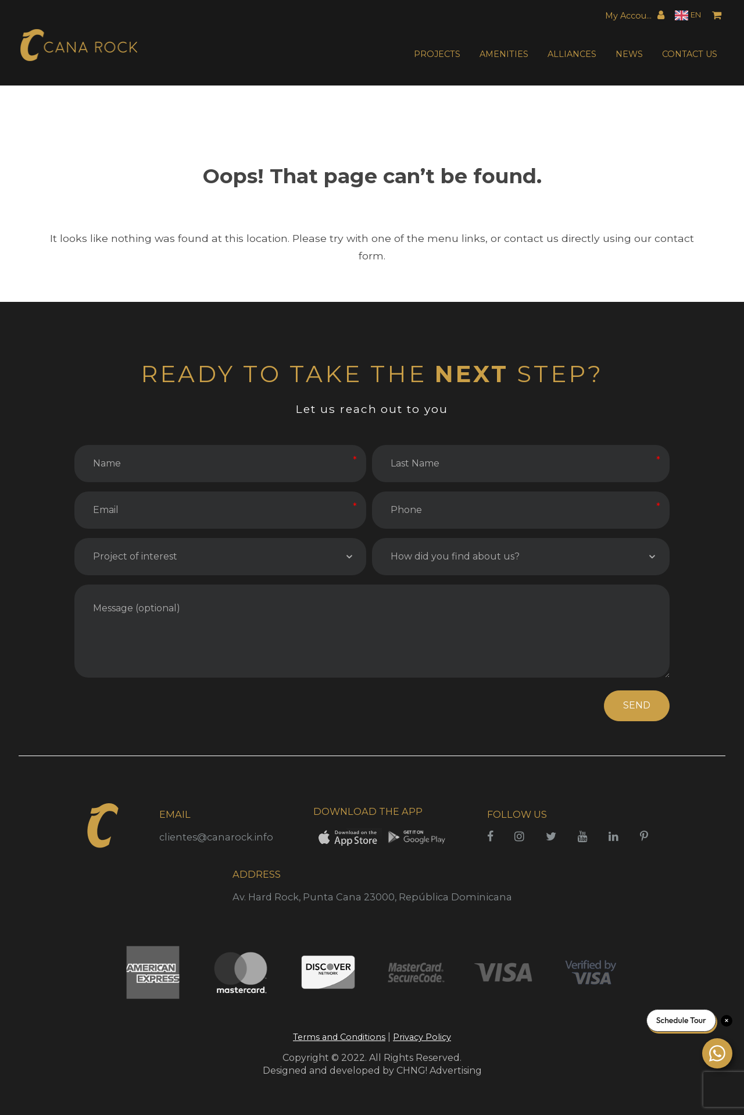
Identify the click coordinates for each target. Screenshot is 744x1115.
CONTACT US (689, 54)
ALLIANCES (572, 54)
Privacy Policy (422, 1037)
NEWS (629, 54)
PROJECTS (437, 54)
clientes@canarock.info (216, 837)
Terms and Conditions (339, 1037)
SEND (636, 705)
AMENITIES (504, 54)
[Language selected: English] (688, 15)
